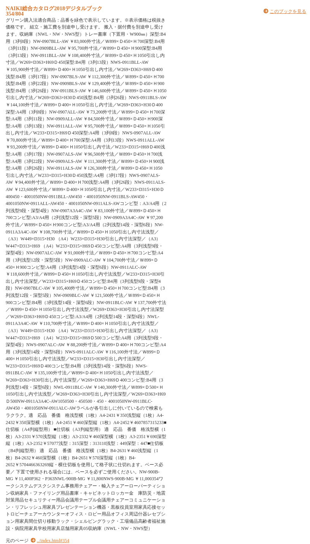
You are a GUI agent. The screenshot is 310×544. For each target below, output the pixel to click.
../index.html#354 (53, 540)
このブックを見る (288, 11)
